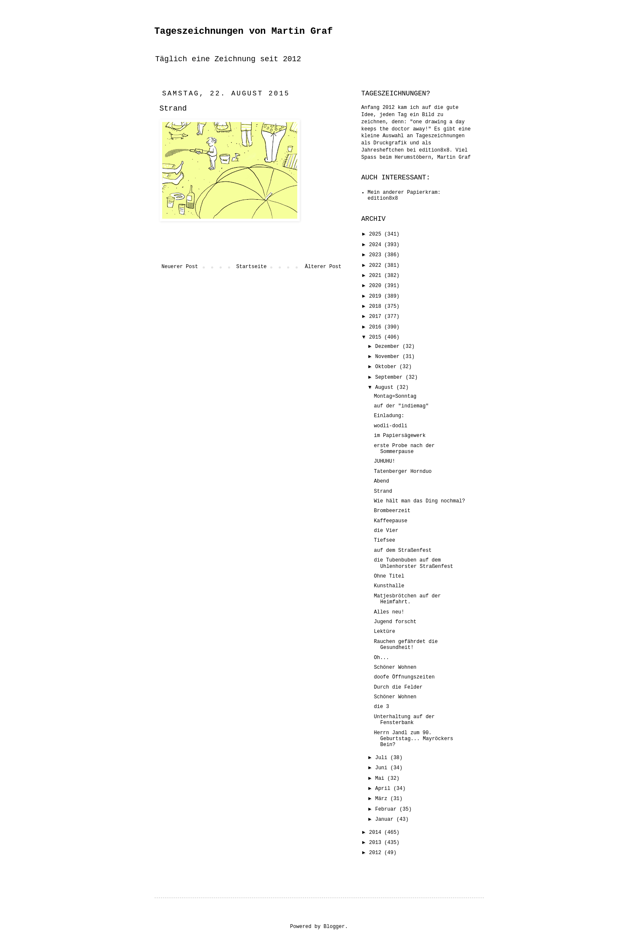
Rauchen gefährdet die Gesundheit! (405, 645)
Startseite (251, 267)
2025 (376, 234)
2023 (376, 255)
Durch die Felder (398, 687)
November (388, 357)
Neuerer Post (180, 267)
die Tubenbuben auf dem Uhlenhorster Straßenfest (413, 563)
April (384, 789)
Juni (382, 768)
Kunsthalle (389, 586)
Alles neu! (389, 612)
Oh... (381, 658)
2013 (376, 843)
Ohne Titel (389, 576)
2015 (376, 337)
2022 (376, 266)
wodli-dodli (390, 426)
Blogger (334, 927)
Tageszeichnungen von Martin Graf (244, 31)
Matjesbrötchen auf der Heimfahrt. (407, 599)
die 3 (381, 707)
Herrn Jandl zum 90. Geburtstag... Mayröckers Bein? (413, 739)
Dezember (388, 347)
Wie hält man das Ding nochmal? (419, 501)
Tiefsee (384, 540)
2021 (376, 276)
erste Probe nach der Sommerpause (404, 449)
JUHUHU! (384, 461)
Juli (382, 758)
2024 (376, 245)
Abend (381, 481)
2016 (376, 327)
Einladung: (389, 416)
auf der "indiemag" (401, 406)
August (385, 388)
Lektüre (384, 632)
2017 (376, 317)
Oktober (387, 367)
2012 (376, 853)
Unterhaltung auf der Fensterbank (404, 720)
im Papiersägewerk (399, 436)
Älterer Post (323, 267)
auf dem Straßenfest (403, 551)
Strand (383, 491)
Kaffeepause (390, 521)
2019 (376, 296)
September (390, 377)
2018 (376, 306)
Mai (381, 778)
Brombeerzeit (392, 511)
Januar (385, 819)
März (382, 799)
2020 (376, 286)
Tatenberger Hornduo (403, 472)
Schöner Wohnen (395, 667)
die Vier (386, 531)
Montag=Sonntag (395, 396)
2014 (376, 833)
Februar (387, 809)
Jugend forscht (395, 622)
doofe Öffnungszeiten (404, 677)
